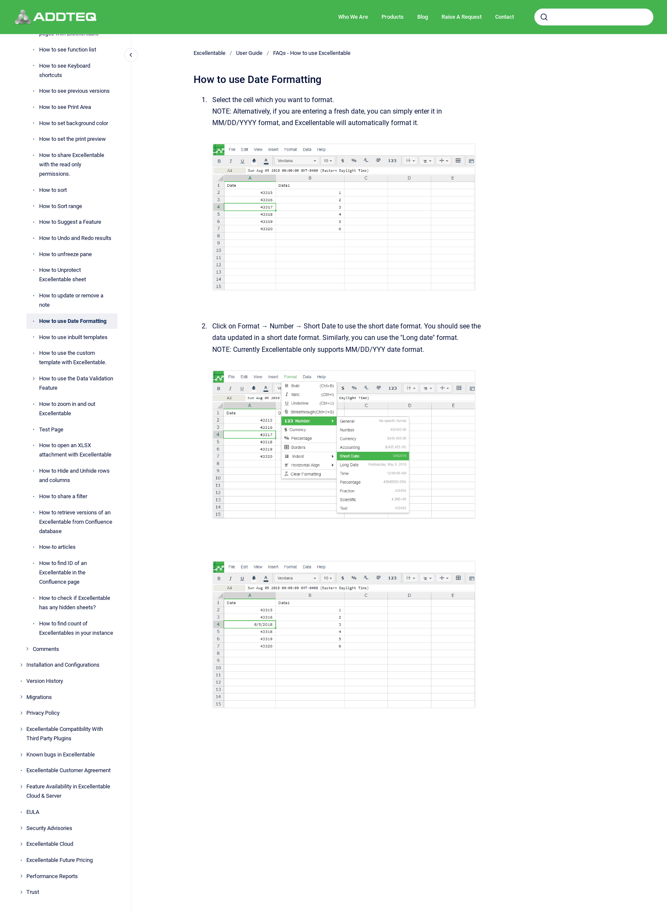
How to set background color (73, 123)
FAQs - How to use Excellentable (312, 53)
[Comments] (27, 648)
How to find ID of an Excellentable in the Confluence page (63, 572)
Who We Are (353, 17)
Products (393, 17)
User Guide (249, 53)
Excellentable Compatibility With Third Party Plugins (64, 734)
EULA (32, 812)
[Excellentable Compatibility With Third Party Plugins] (21, 729)
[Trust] (21, 892)
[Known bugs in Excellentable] (21, 754)
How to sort (53, 190)
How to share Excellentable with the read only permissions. (71, 164)
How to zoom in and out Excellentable (67, 409)
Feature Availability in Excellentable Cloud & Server (68, 791)
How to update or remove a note (71, 300)
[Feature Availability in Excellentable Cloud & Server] (21, 786)
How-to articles (57, 547)
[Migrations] (21, 696)
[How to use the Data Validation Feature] (33, 378)
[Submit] (544, 17)
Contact (504, 17)
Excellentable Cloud (49, 844)
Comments (46, 649)
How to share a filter (63, 496)
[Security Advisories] (21, 828)
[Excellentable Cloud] (21, 844)
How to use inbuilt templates (73, 337)
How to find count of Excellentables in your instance (76, 628)
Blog (422, 17)
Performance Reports (52, 876)
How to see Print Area (65, 107)
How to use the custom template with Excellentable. (72, 357)
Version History (44, 681)
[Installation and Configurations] (21, 665)
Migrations (39, 697)
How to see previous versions (74, 91)
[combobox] (594, 17)
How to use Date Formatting (72, 321)
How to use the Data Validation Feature (76, 383)
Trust (32, 892)
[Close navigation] (131, 55)
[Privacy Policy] (21, 713)
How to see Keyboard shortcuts (64, 70)
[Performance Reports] (21, 876)
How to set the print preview (72, 139)
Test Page (51, 429)
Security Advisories (49, 828)
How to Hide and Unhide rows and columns (74, 475)
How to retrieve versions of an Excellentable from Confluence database (75, 521)
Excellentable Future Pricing (59, 860)
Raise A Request (462, 17)
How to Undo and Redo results (75, 238)
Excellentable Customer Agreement (68, 770)
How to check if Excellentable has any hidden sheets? (74, 603)
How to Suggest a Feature (70, 222)
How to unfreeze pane (65, 254)
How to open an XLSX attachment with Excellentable (75, 450)
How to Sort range (60, 206)
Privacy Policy (43, 713)
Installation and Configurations (63, 665)
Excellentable (209, 53)
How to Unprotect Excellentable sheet (62, 274)
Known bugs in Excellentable (60, 754)
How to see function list (67, 49)
